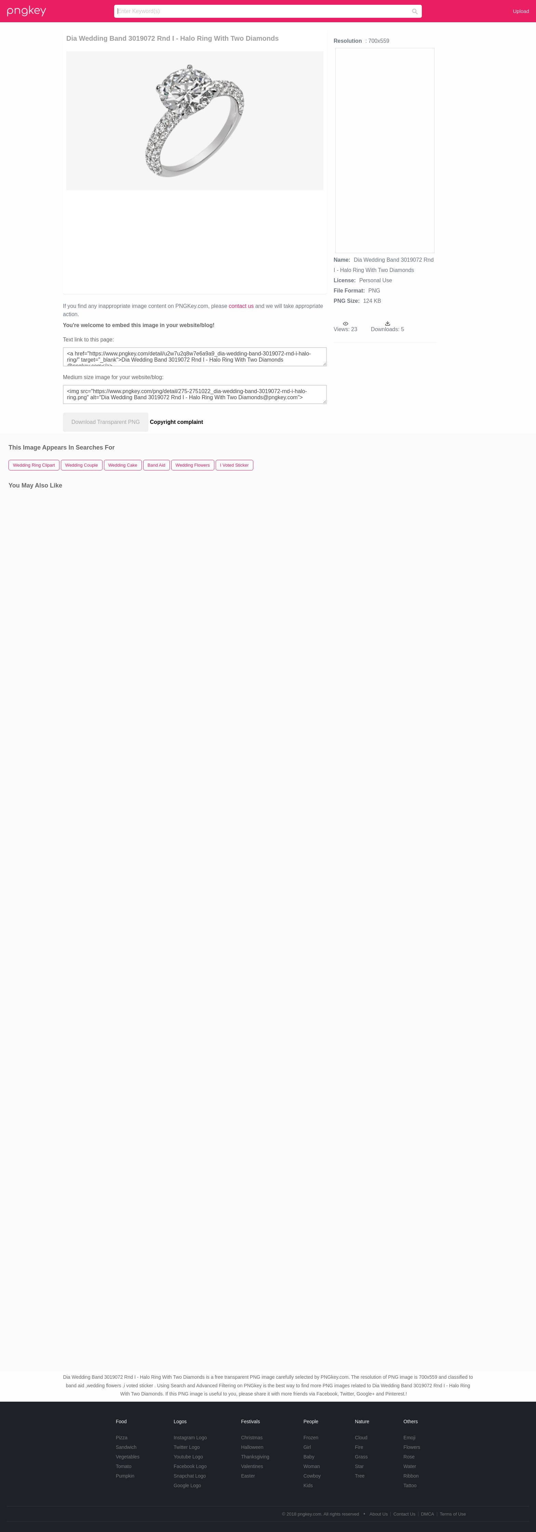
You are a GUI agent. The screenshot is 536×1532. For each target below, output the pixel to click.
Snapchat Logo (190, 1476)
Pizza (122, 1437)
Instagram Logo (190, 1437)
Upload (521, 11)
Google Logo (187, 1485)
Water (409, 1466)
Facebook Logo (190, 1466)
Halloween (252, 1447)
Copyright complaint (176, 422)
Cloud (361, 1437)
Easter (248, 1476)
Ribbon (410, 1476)
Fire (359, 1447)
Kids (308, 1485)
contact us (241, 306)
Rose (409, 1456)
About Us (379, 1514)
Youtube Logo (188, 1456)
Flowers (411, 1447)
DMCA (427, 1514)
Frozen (311, 1437)
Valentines (252, 1466)
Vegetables (127, 1456)
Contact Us (404, 1514)
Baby (309, 1456)
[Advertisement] (194, 241)
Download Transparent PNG (105, 422)
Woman (312, 1466)
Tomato (124, 1466)
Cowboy (312, 1476)
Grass (361, 1456)
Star (359, 1466)
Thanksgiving (255, 1456)
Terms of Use (453, 1514)
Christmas (252, 1437)
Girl (307, 1447)
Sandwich (126, 1447)
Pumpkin (125, 1476)
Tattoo (409, 1485)
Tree (359, 1476)
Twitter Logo (187, 1447)
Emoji (409, 1437)
